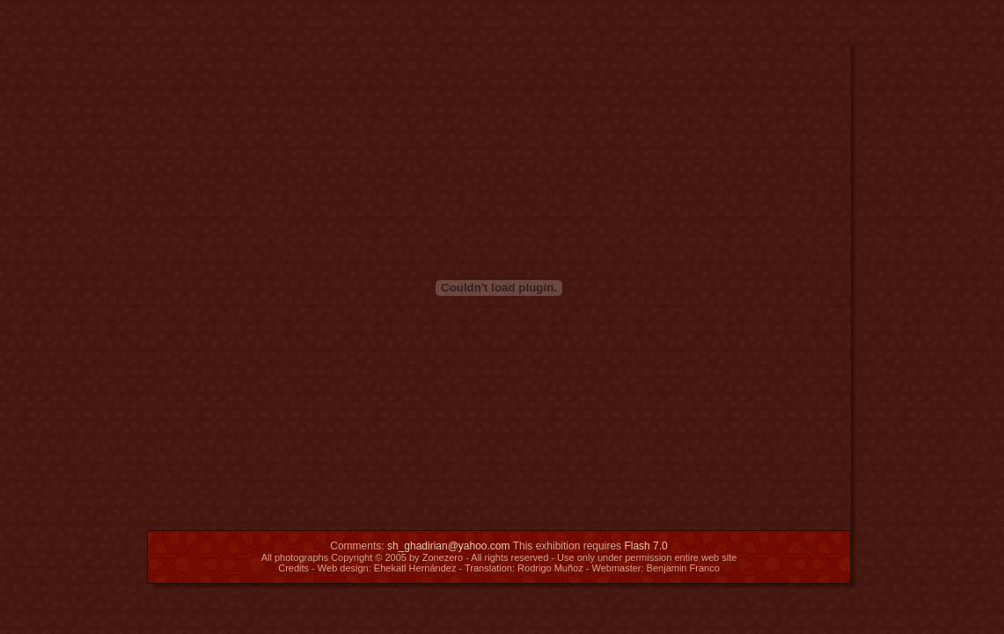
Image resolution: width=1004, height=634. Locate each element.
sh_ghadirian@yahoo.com (448, 546)
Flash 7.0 (645, 546)
